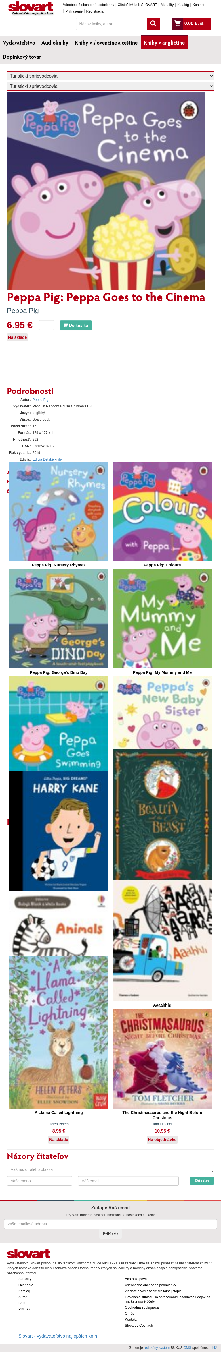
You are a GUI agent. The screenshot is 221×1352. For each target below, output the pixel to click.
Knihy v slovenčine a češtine (106, 42)
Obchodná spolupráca (142, 1307)
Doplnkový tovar (22, 56)
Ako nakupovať (136, 1279)
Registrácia (95, 11)
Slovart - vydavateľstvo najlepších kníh (57, 1336)
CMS (187, 1348)
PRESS (24, 1309)
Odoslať (202, 1180)
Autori (22, 1297)
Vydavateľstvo (19, 42)
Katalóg (183, 5)
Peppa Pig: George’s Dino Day (59, 672)
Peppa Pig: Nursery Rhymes (59, 565)
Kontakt (198, 5)
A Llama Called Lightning (59, 1112)
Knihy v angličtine (164, 42)
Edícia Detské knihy (48, 459)
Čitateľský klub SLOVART (137, 5)
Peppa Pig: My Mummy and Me (162, 672)
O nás (129, 1314)
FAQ (21, 1303)
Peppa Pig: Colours (162, 565)
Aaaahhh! (162, 1005)
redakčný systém (157, 1348)
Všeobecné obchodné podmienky (88, 5)
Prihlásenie (74, 11)
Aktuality (167, 5)
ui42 (213, 1348)
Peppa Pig (23, 310)
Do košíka (75, 325)
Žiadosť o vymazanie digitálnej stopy (153, 1291)
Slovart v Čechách (139, 1326)
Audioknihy (54, 42)
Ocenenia (25, 1285)
